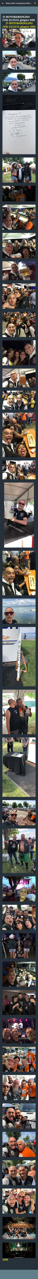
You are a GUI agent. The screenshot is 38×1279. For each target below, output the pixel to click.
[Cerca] (35, 3)
